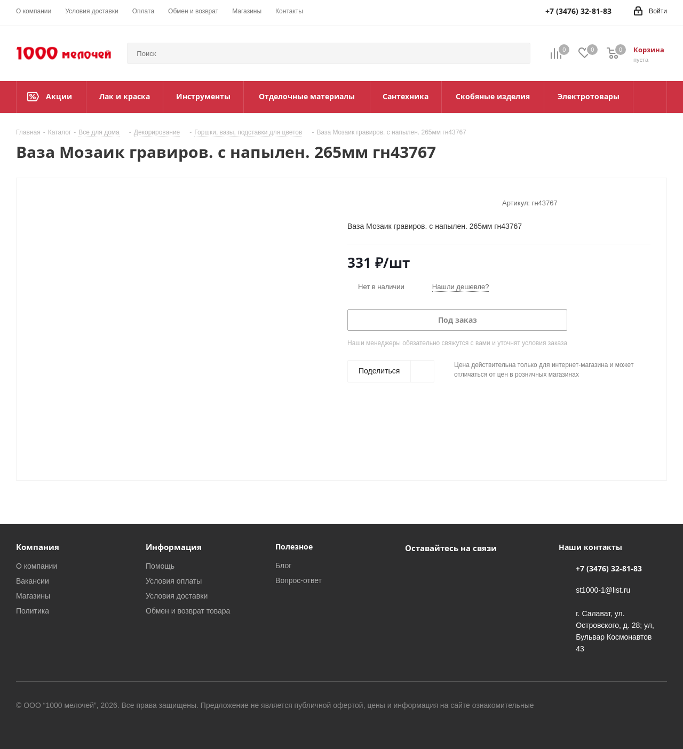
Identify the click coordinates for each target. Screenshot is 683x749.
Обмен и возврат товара (188, 610)
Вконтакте (415, 572)
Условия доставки (177, 596)
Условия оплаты (174, 581)
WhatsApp (442, 572)
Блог (283, 565)
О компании (36, 566)
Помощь (160, 566)
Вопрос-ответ (298, 580)
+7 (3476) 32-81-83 (609, 568)
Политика (32, 610)
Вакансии (32, 581)
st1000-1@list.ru (603, 590)
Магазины (33, 596)
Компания (37, 546)
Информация (174, 546)
